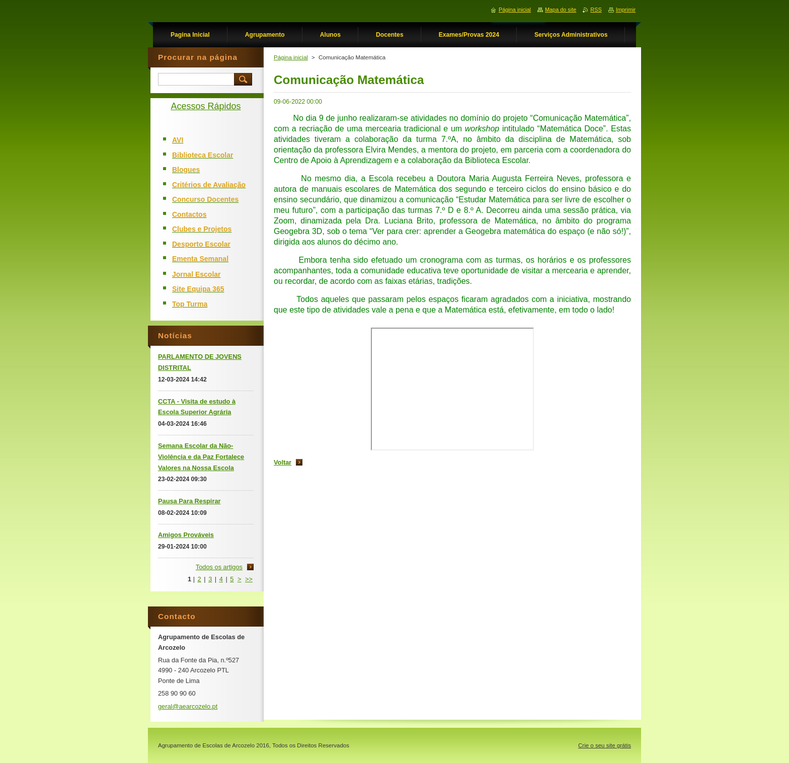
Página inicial (291, 57)
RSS (595, 10)
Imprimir (626, 10)
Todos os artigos (219, 567)
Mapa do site (560, 10)
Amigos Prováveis (186, 535)
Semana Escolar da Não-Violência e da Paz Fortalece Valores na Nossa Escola (201, 457)
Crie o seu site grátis (604, 745)
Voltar (282, 462)
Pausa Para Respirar (189, 501)
